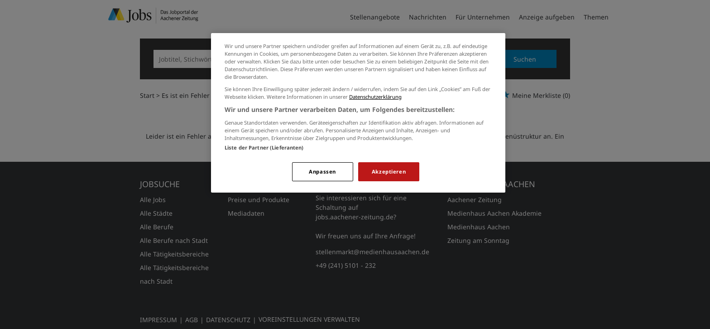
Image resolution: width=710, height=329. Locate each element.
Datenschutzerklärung (375, 96)
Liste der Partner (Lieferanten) (264, 147)
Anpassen (322, 171)
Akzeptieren (389, 171)
